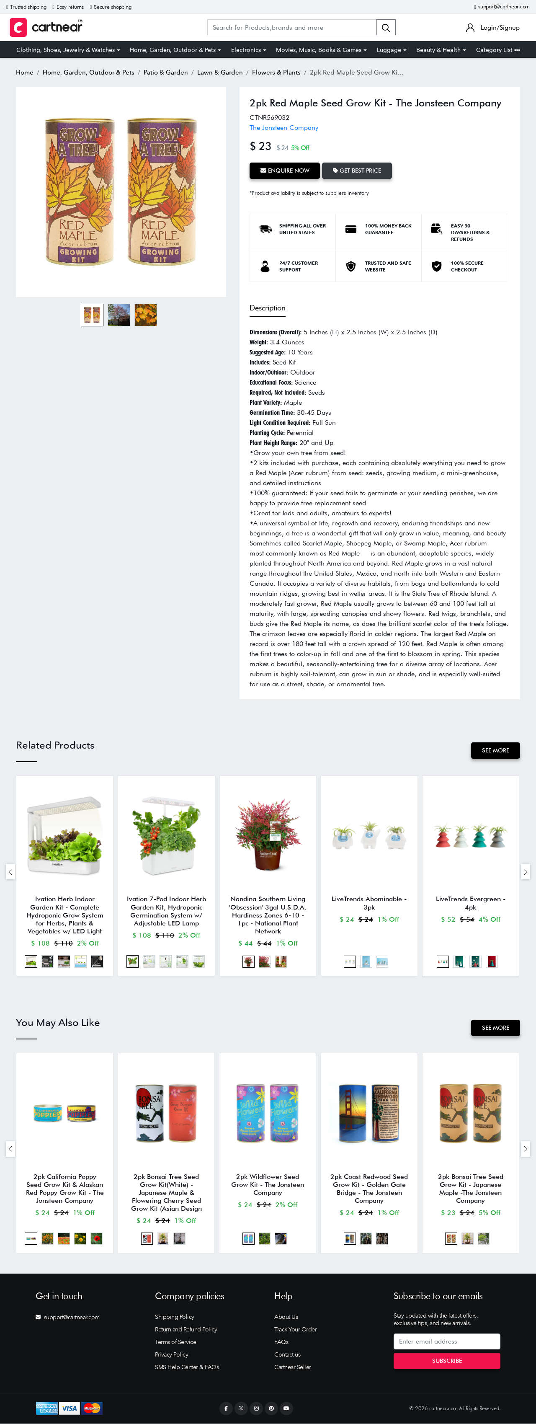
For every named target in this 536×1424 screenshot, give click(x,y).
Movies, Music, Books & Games (318, 50)
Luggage (389, 50)
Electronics (246, 50)
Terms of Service (175, 1342)
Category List (498, 50)
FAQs (281, 1342)
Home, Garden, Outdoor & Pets (173, 50)
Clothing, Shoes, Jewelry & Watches (65, 50)
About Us (286, 1317)
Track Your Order (295, 1330)
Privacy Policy (171, 1355)
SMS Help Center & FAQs (187, 1367)
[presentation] (10, 871)
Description (268, 307)
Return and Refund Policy (186, 1330)
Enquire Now (284, 170)
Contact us (287, 1355)
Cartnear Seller (292, 1367)
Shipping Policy (174, 1317)
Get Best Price (357, 170)
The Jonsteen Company (284, 128)
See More (495, 750)
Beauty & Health (438, 50)
